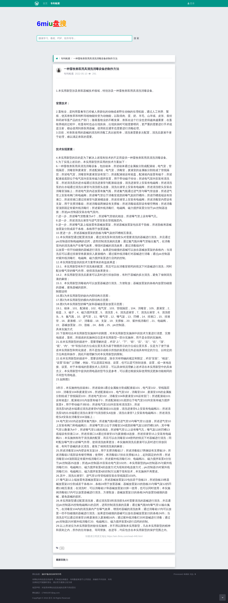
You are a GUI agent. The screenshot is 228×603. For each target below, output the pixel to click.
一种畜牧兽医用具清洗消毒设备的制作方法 (95, 58)
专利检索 (55, 3)
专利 (61, 548)
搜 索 (136, 38)
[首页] (57, 58)
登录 (191, 3)
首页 (44, 3)
